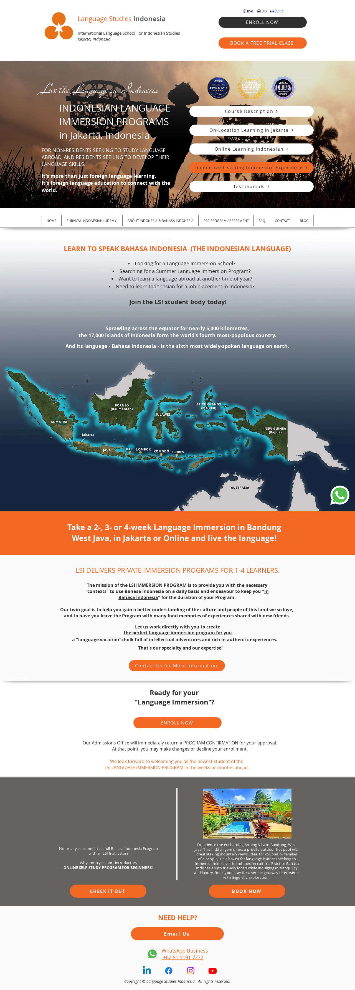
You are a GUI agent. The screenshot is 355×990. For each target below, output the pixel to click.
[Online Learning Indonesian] (251, 149)
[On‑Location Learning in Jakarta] (251, 130)
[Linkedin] (147, 971)
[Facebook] (169, 971)
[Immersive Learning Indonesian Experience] (251, 167)
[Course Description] (251, 111)
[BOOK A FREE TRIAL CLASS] (263, 43)
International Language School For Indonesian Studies (129, 33)
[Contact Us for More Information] (177, 665)
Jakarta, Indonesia (94, 39)
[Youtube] (212, 971)
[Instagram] (191, 971)
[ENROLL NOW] (263, 22)
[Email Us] (177, 933)
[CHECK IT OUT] (108, 891)
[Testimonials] (251, 186)
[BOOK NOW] (247, 891)
